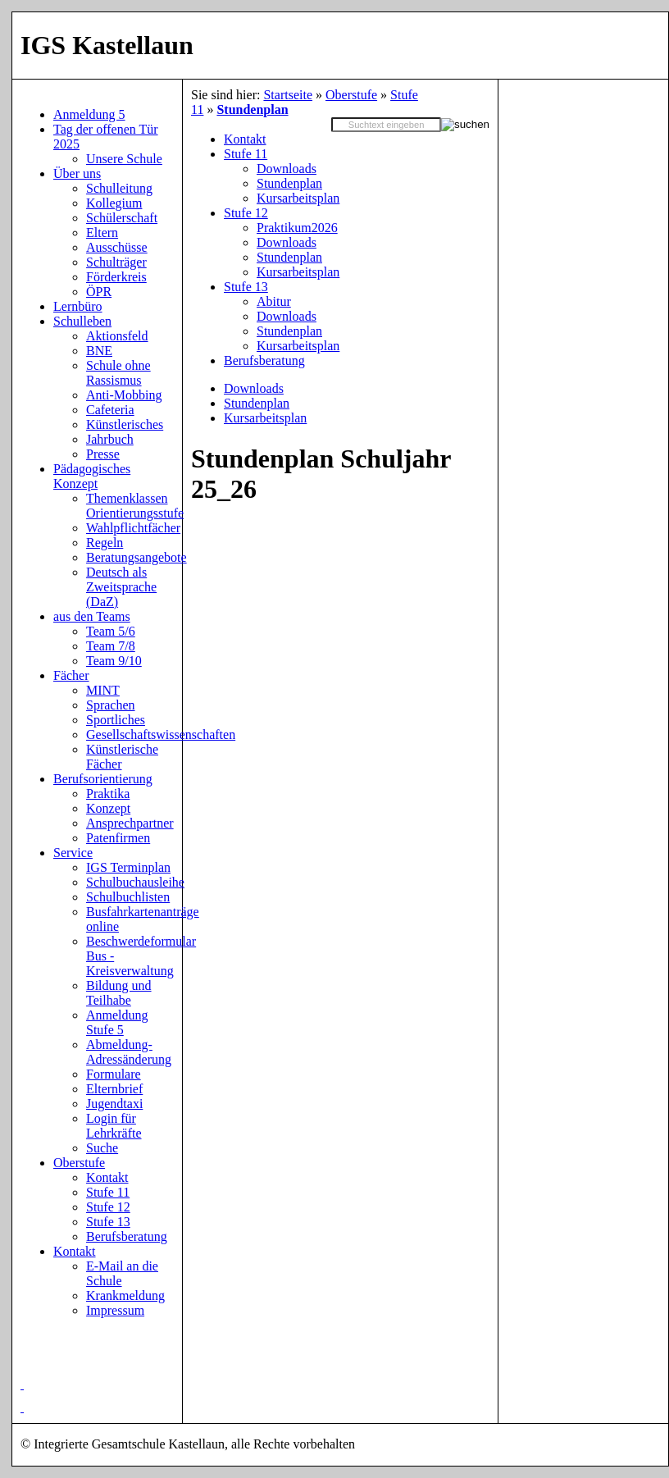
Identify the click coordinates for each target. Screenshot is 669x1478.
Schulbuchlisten (128, 897)
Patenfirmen (118, 838)
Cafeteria (110, 410)
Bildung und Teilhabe (119, 992)
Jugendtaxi (114, 1104)
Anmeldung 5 (89, 114)
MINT (103, 690)
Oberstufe (351, 95)
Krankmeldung (125, 1295)
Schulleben (82, 321)
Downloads (286, 169)
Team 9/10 (114, 661)
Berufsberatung (264, 360)
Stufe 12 (246, 213)
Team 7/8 (110, 646)
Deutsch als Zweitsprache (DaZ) (121, 587)
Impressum (115, 1310)
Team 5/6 (110, 631)
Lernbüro (77, 306)
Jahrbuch (110, 439)
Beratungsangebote (136, 557)
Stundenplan (252, 109)
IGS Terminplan (128, 867)
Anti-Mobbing (124, 395)
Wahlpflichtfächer (133, 528)
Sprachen (110, 705)
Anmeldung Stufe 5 (117, 1022)
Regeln (104, 543)
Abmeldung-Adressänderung (128, 1052)
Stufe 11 (245, 154)
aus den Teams (91, 616)
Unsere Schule (124, 159)
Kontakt (245, 139)
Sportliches (115, 720)
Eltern (102, 232)
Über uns (77, 173)
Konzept (108, 808)
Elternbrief (114, 1089)
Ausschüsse (117, 247)
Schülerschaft (121, 218)
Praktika (108, 794)
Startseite (287, 95)
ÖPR (99, 292)
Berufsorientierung (102, 779)
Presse (103, 454)
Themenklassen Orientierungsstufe (135, 505)
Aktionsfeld (117, 336)
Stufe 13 (246, 287)
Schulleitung (119, 188)
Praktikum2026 (297, 228)
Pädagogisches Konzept (91, 476)
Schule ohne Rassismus (118, 372)
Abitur (274, 301)
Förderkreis (116, 277)
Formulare (113, 1074)
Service (73, 853)
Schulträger (116, 262)
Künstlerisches (124, 424)
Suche (102, 1148)
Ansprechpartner (130, 823)
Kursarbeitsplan (298, 198)
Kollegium (114, 203)
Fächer (71, 675)
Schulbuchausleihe (135, 882)
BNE (99, 351)
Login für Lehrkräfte (114, 1125)
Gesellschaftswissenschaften (160, 734)
